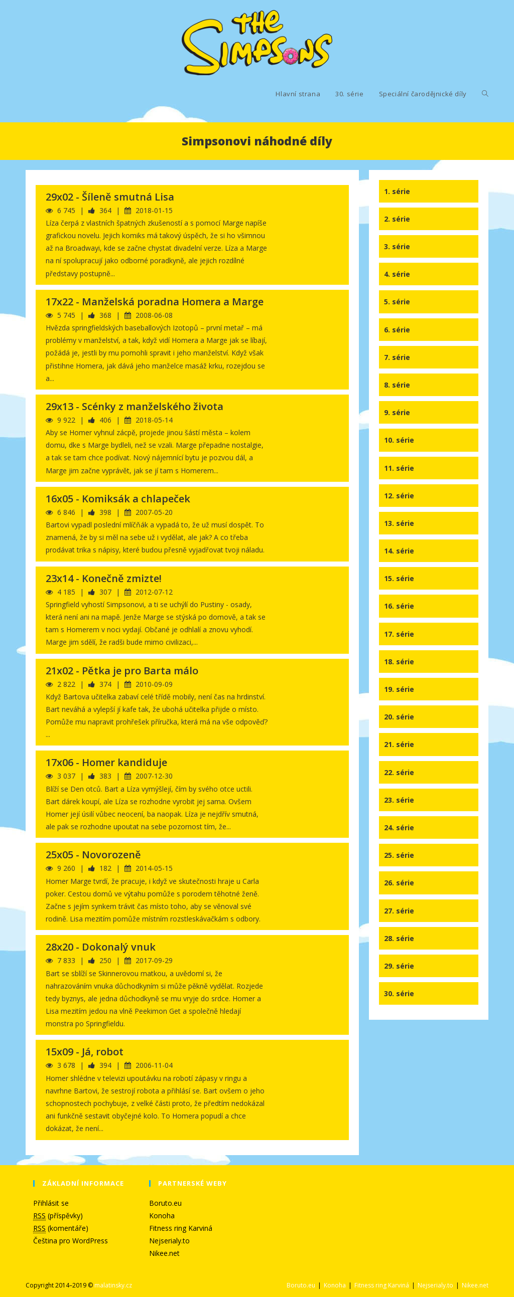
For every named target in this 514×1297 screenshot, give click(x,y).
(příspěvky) (58, 1216)
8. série (397, 385)
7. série (397, 357)
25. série (399, 855)
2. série (397, 219)
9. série (397, 412)
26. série (399, 882)
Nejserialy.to (169, 1240)
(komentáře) (60, 1228)
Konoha (162, 1215)
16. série (399, 606)
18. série (399, 661)
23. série (399, 800)
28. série (399, 938)
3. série (397, 246)
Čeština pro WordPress (70, 1240)
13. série (399, 523)
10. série (399, 440)
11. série (399, 468)
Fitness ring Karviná (180, 1228)
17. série (399, 634)
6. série (397, 329)
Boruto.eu (165, 1203)
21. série (399, 744)
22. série (399, 772)
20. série (399, 716)
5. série (397, 301)
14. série (399, 550)
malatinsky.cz (113, 1285)
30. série (399, 993)
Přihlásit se (51, 1203)
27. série (399, 910)
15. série (399, 578)
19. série (399, 689)
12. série (399, 495)
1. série (397, 191)
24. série (399, 827)
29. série (399, 966)
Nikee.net (164, 1253)
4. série (397, 274)
